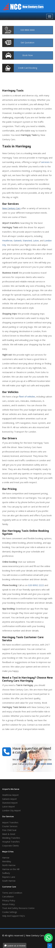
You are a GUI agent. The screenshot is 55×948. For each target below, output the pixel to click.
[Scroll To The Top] (49, 945)
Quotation (27, 42)
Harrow (5, 857)
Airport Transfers (10, 822)
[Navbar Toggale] (49, 16)
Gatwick (18, 240)
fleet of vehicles (27, 396)
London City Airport (11, 810)
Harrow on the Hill (10, 869)
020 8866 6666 (44, 763)
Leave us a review (15, 945)
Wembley (6, 861)
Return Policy (8, 904)
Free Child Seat (9, 830)
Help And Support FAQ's (13, 915)
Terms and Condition (12, 892)
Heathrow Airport (10, 795)
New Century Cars (11, 208)
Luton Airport (8, 806)
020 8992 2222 (36, 585)
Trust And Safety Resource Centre (18, 908)
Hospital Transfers (11, 841)
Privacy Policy (8, 900)
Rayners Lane (8, 877)
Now (27, 55)
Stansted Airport (10, 802)
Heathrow (7, 240)
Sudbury (6, 873)
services (45, 162)
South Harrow (8, 880)
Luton (36, 240)
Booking (27, 67)
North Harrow (8, 865)
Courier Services (9, 826)
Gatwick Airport (9, 799)
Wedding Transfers (11, 837)
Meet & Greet (8, 834)
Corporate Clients (10, 845)
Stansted (27, 240)
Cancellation (8, 896)
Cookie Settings (9, 912)
